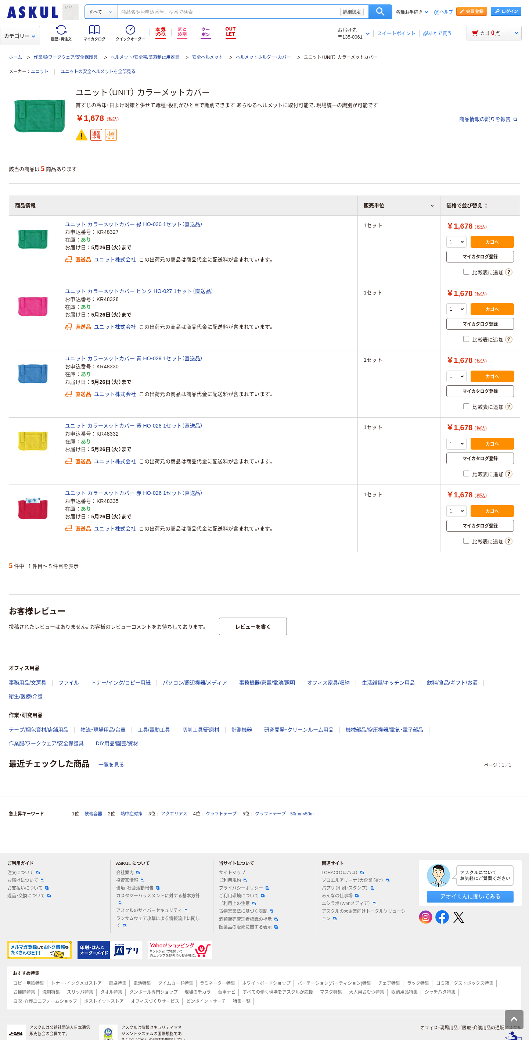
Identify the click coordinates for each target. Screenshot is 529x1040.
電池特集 (142, 983)
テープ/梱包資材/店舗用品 (38, 730)
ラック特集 (418, 983)
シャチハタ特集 (440, 992)
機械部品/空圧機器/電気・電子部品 (384, 730)
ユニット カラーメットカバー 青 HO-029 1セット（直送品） (134, 358)
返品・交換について (29, 895)
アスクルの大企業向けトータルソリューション (364, 915)
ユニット (39, 71)
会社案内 (128, 872)
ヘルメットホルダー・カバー (263, 57)
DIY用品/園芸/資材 (117, 743)
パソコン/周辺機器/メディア (195, 683)
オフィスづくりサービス (155, 1001)
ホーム (15, 57)
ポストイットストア (104, 1001)
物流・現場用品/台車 (103, 730)
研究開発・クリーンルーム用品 (299, 730)
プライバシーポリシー (244, 888)
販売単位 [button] (399, 205)
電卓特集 (117, 983)
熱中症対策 (131, 813)
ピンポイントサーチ (206, 1001)
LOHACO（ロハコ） (343, 872)
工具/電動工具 (154, 730)
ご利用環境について (241, 895)
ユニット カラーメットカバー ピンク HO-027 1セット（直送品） (139, 291)
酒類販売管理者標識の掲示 (248, 919)
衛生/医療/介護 (26, 696)
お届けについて (25, 880)
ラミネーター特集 (217, 983)
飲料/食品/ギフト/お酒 (452, 683)
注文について (23, 872)
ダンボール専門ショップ (153, 992)
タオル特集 (111, 992)
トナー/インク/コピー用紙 (121, 683)
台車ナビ (226, 992)
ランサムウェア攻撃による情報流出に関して (158, 922)
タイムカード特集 (175, 983)
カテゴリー (19, 36)
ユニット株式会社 (115, 259)
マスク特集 (331, 992)
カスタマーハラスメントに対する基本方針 (158, 898)
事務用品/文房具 (27, 683)
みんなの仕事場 (340, 895)
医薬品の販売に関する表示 (248, 927)
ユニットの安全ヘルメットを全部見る (98, 71)
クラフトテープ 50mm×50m (284, 813)
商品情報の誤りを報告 (488, 119)
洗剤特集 (51, 992)
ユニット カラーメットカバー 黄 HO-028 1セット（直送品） (134, 426)
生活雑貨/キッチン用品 (388, 683)
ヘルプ (446, 12)
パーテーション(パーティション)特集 (334, 983)
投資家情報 (130, 880)
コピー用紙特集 (28, 983)
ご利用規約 (233, 880)
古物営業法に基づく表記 (246, 911)
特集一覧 (242, 1001)
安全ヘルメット (207, 57)
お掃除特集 (24, 992)
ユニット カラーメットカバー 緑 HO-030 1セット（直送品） (134, 224)
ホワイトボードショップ (266, 983)
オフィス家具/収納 (328, 683)
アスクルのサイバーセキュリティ (152, 910)
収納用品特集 (404, 992)
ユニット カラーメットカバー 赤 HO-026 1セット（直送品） (134, 493)
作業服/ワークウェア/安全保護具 (66, 57)
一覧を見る (111, 765)
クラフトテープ (221, 813)
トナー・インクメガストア (76, 983)
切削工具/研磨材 (201, 730)
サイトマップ (232, 872)
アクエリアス (174, 813)
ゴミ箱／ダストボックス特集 (464, 983)
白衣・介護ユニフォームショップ (45, 1001)
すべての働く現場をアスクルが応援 (277, 992)
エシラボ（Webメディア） (349, 903)
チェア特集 (389, 983)
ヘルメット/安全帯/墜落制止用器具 (145, 57)
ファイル (68, 683)
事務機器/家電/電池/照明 (267, 683)
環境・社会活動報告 (137, 888)
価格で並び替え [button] (466, 205)
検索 (380, 11)
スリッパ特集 (80, 992)
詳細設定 (352, 12)
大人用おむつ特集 (366, 992)
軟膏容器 (93, 813)
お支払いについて (27, 888)
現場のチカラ (197, 992)
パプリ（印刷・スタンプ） (348, 888)
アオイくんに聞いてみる (470, 896)
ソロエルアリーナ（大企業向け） (355, 880)
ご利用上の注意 (237, 903)
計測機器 (241, 730)
